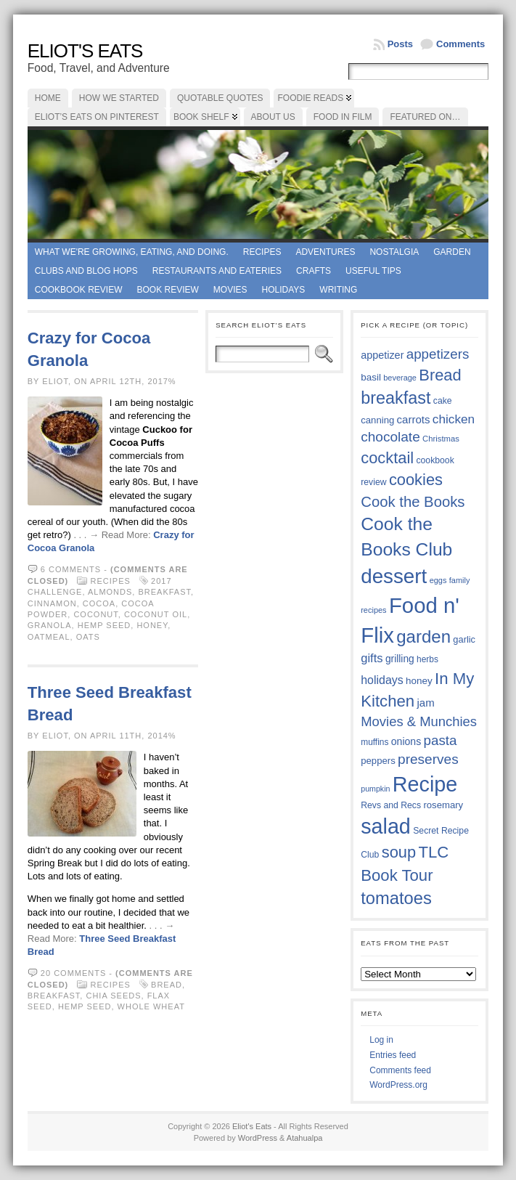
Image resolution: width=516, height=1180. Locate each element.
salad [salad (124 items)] (386, 826)
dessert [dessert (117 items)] (394, 576)
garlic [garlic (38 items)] (464, 639)
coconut (95, 614)
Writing (338, 290)
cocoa (99, 603)
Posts (400, 43)
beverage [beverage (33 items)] (400, 377)
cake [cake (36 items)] (442, 401)
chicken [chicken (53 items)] (454, 419)
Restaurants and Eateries (217, 271)
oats (88, 636)
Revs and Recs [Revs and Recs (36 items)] (391, 805)
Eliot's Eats (85, 51)
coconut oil (155, 614)
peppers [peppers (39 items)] (378, 760)
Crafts (313, 271)
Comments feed (400, 1070)
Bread (166, 984)
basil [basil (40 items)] (371, 377)
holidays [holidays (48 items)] (382, 680)
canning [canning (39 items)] (377, 420)
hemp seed (104, 625)
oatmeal (49, 636)
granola (50, 625)
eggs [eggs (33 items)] (438, 580)
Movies (230, 290)
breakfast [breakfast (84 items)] (395, 397)
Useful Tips (373, 271)
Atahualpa (305, 1138)
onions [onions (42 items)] (406, 741)
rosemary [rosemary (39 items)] (443, 804)
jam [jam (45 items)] (425, 702)
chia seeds (113, 995)
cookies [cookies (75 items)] (416, 480)
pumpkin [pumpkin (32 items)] (375, 788)
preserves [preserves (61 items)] (428, 759)
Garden (451, 252)
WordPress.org (398, 1085)
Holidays (284, 290)
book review (167, 290)
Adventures (325, 252)
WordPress (257, 1138)
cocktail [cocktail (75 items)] (387, 458)
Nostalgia (394, 252)
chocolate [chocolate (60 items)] (390, 436)
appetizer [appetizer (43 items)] (382, 355)
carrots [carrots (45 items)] (413, 419)
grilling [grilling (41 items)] (399, 659)
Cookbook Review (79, 290)
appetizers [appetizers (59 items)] (438, 354)
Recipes (262, 252)
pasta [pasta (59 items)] (440, 740)
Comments (460, 43)
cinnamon (52, 603)
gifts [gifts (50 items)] (371, 658)
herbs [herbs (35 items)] (427, 659)
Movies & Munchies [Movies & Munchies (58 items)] (419, 721)
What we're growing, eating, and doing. (132, 252)
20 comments (73, 973)
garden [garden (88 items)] (423, 636)
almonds (110, 591)
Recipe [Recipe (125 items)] (425, 784)
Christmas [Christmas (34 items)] (440, 438)
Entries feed (392, 1055)
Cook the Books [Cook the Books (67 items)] (412, 502)
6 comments (71, 569)
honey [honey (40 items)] (419, 680)
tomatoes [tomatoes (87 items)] (396, 898)
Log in (381, 1040)
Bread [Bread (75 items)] (440, 375)
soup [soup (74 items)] (399, 852)
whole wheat (151, 1006)
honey (152, 625)
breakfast (164, 591)
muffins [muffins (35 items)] (374, 742)
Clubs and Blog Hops (86, 271)
